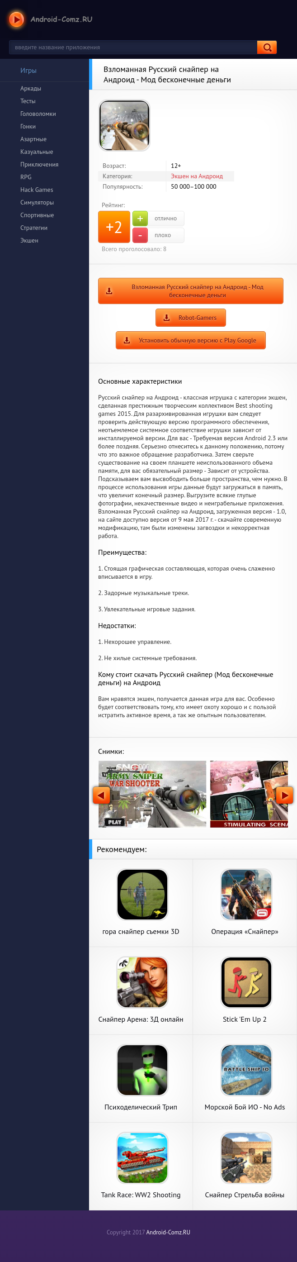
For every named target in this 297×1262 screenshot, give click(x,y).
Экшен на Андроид (197, 176)
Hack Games (36, 190)
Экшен (29, 240)
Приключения (39, 164)
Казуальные (36, 152)
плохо (151, 235)
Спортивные (37, 215)
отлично (154, 218)
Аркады (30, 88)
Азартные (33, 139)
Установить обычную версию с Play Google (197, 340)
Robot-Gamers (198, 318)
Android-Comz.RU (168, 1232)
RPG (26, 177)
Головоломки (38, 114)
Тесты (28, 101)
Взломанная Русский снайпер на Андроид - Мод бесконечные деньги (198, 291)
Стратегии (33, 228)
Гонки (28, 126)
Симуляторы (37, 202)
